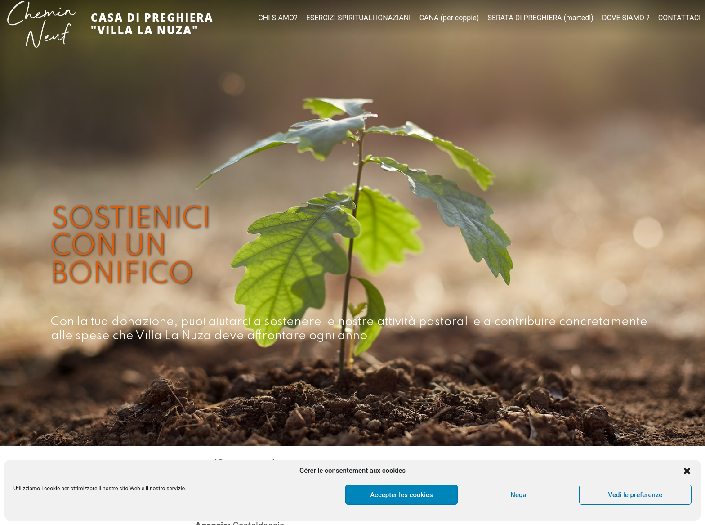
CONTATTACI (679, 18)
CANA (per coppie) (449, 18)
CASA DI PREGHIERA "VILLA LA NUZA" (152, 23)
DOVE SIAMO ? (626, 18)
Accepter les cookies (401, 495)
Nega (518, 495)
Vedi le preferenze (635, 495)
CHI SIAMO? (277, 18)
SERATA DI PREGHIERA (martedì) (540, 18)
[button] (687, 471)
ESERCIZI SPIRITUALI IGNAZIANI (358, 18)
